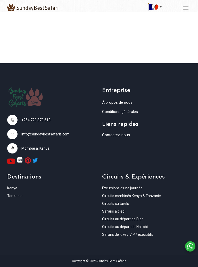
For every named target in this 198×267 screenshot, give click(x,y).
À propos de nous (117, 102)
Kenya (12, 188)
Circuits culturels (115, 203)
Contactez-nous (116, 135)
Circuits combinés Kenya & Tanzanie (131, 196)
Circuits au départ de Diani (123, 219)
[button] (155, 7)
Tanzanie (14, 196)
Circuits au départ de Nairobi (125, 227)
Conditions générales (120, 111)
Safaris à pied (113, 211)
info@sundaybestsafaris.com (45, 134)
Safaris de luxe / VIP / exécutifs (127, 234)
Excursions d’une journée (122, 188)
